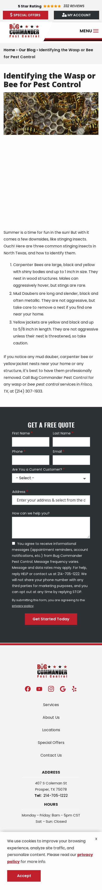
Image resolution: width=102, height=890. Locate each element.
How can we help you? (31, 513)
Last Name (62, 433)
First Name (21, 433)
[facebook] (28, 689)
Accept (24, 876)
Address (18, 492)
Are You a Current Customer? (37, 469)
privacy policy (23, 606)
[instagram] (51, 689)
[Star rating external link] (51, 6)
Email (57, 451)
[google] (63, 689)
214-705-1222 (55, 795)
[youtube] (39, 689)
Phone (17, 451)
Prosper (42, 789)
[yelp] (74, 689)
